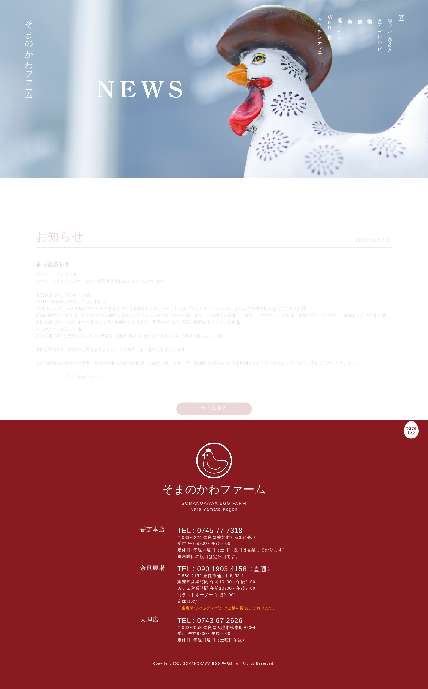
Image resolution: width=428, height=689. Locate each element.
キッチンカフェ (319, 35)
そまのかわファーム (28, 55)
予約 (330, 23)
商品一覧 (350, 15)
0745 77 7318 (220, 530)
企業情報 (369, 15)
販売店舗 (360, 15)
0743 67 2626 (220, 620)
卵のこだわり (340, 29)
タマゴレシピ (380, 32)
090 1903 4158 (235, 569)
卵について (389, 34)
